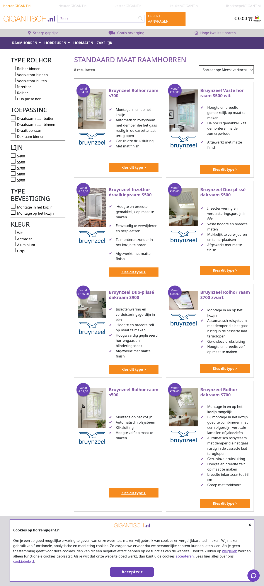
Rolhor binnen (29, 68)
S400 (21, 156)
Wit (20, 232)
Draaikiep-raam (30, 130)
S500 (21, 162)
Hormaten (83, 42)
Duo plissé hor (29, 99)
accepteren (184, 556)
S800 (21, 174)
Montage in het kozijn (35, 207)
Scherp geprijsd (43, 32)
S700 (21, 168)
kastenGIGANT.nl (128, 5)
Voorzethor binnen (32, 74)
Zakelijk (104, 42)
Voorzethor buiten (32, 80)
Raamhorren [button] (25, 42)
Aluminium (26, 244)
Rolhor (22, 92)
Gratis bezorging (126, 32)
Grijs (21, 251)
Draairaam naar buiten (36, 118)
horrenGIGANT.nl (17, 5)
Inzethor (24, 86)
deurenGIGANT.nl (73, 5)
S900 (21, 180)
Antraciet (24, 239)
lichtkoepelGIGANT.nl (243, 5)
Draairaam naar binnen (36, 124)
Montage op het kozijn (35, 213)
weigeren (229, 551)
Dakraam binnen (30, 136)
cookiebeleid (23, 561)
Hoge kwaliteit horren (215, 32)
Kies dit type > (133, 167)
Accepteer (131, 572)
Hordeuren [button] (55, 42)
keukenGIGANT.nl (184, 5)
